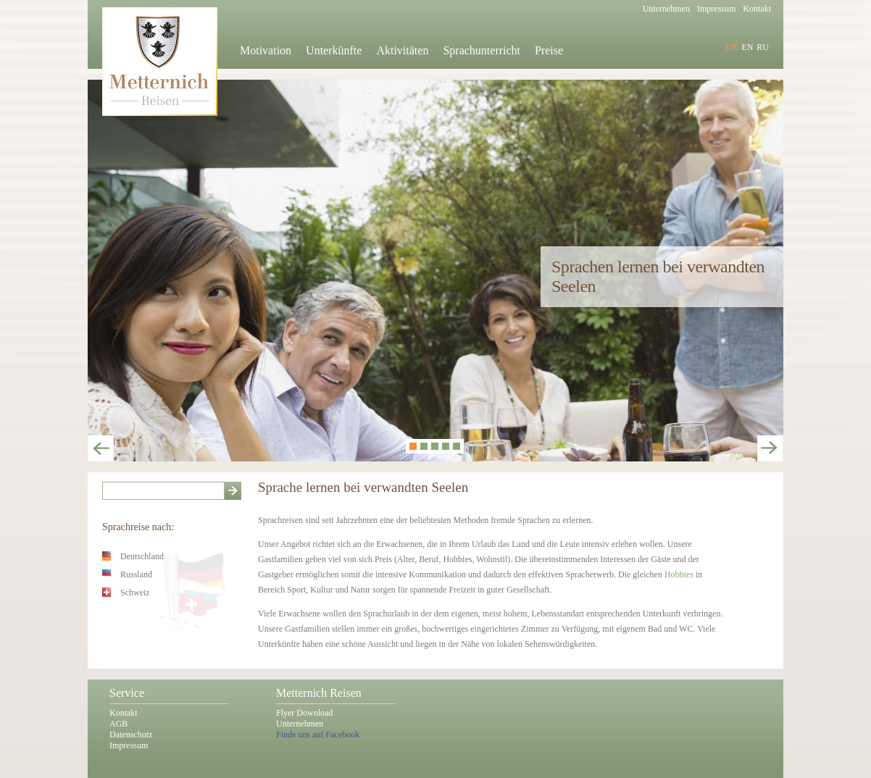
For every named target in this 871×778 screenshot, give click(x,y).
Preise (549, 50)
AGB (118, 724)
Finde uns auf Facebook (317, 734)
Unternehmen (299, 724)
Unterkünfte (334, 50)
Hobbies (680, 574)
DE (732, 47)
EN (747, 47)
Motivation (265, 50)
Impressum (128, 745)
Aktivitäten (402, 50)
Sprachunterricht (481, 50)
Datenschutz (130, 734)
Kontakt (123, 713)
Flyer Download (304, 713)
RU (763, 47)
